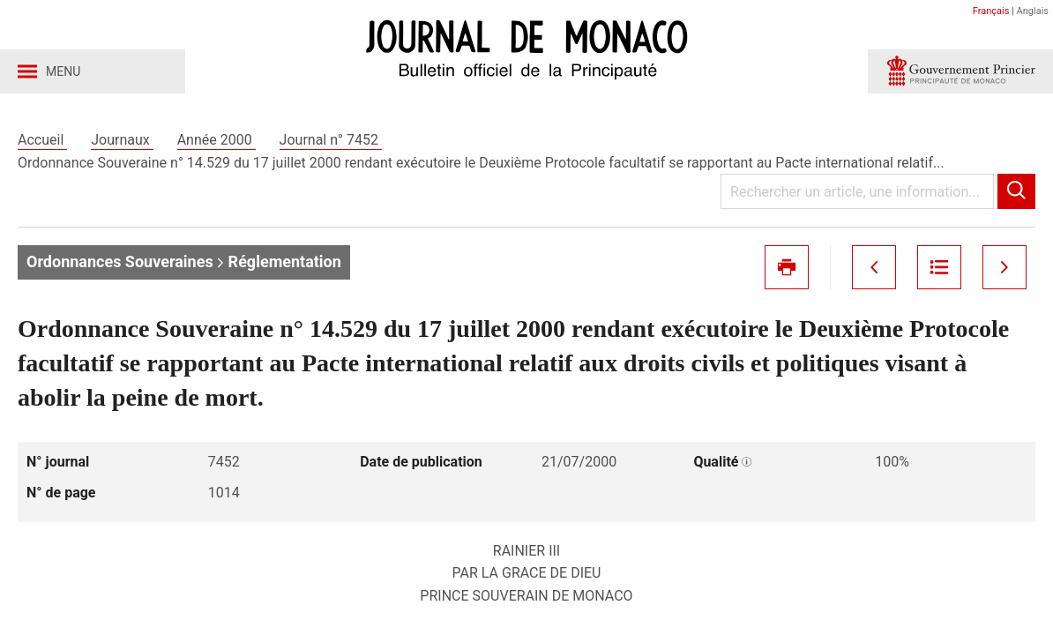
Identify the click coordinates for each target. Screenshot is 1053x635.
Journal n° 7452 (331, 139)
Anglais (1033, 11)
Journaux (122, 139)
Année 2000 (216, 139)
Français (991, 11)
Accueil (42, 139)
